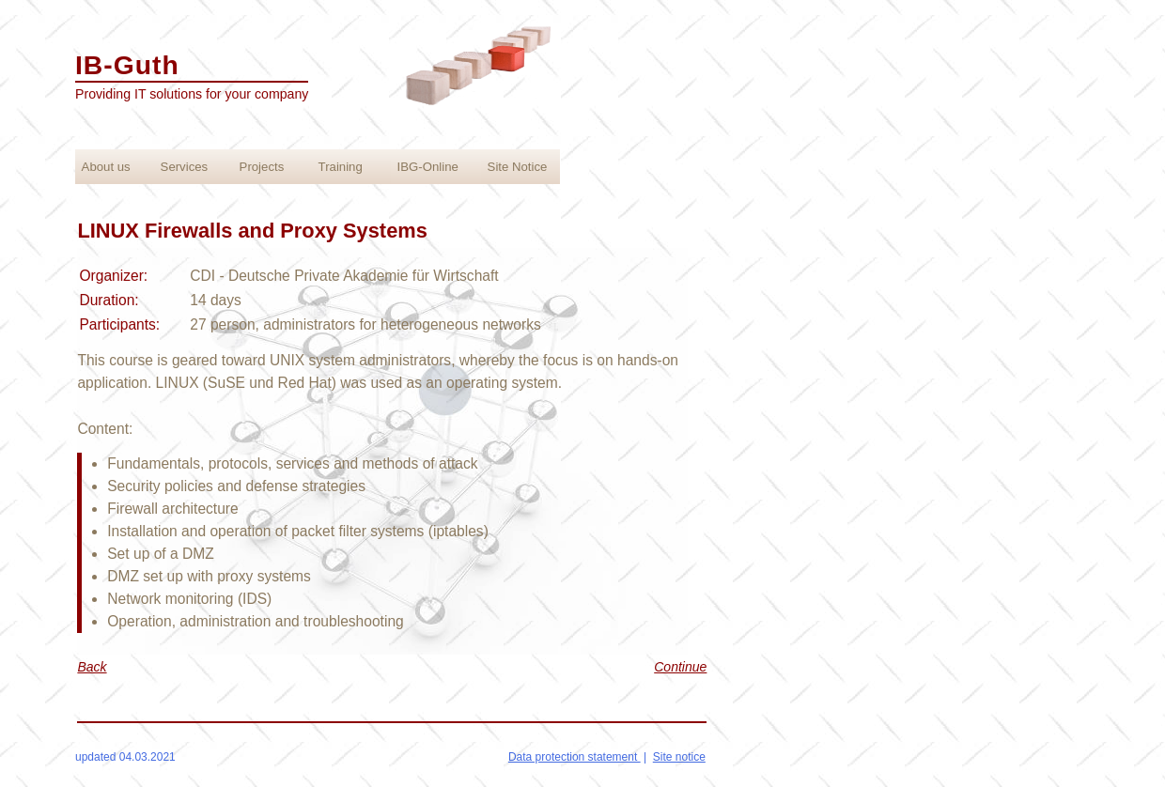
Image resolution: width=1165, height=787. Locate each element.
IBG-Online (427, 167)
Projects (262, 167)
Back (91, 666)
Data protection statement (574, 757)
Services (185, 167)
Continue (680, 666)
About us (106, 167)
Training (340, 167)
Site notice (679, 757)
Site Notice (518, 167)
